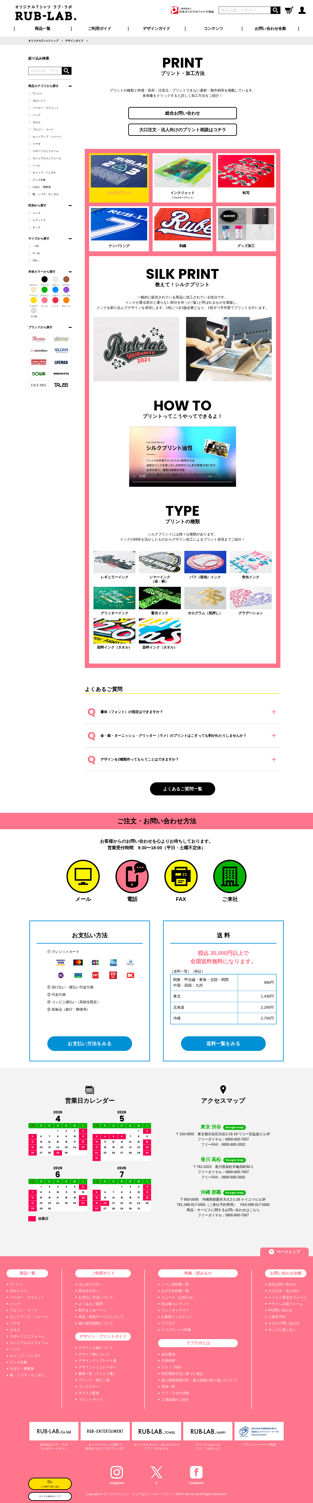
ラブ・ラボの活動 (175, 1393)
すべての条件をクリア (50, 1496)
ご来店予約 (277, 1317)
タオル (34, 122)
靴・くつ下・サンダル (43, 194)
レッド (55, 302)
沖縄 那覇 (211, 1192)
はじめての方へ (90, 1284)
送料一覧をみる (223, 1043)
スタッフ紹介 (171, 1367)
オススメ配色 (88, 1393)
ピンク (44, 302)
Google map (234, 1127)
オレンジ (66, 302)
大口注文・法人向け (284, 1291)
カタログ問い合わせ (284, 1323)
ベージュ (33, 292)
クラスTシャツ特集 (176, 1330)
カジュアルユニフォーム (44, 158)
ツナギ (34, 143)
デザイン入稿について (95, 1348)
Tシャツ (35, 93)
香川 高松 (211, 1159)
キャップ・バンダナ (42, 172)
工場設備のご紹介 (175, 1399)
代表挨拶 (168, 1360)
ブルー (55, 292)
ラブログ (168, 1323)
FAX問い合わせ (280, 1310)
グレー (55, 281)
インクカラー (88, 1386)
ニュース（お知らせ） (178, 1297)
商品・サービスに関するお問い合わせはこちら (223, 1210)
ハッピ (34, 165)
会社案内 (168, 1354)
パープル (66, 292)
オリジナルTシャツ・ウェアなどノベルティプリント (139, 1494)
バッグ (34, 115)
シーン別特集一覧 (175, 1284)
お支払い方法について (95, 1297)
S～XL (34, 253)
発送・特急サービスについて (101, 1317)
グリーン (44, 292)
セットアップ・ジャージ (44, 136)
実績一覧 (168, 1386)
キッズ (34, 227)
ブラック (44, 281)
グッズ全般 (37, 179)
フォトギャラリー (175, 1310)
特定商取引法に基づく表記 (182, 1373)
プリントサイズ (90, 1399)
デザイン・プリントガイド (103, 1336)
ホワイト (33, 281)
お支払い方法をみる (90, 1043)
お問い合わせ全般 (270, 28)
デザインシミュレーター (97, 1367)
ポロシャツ (37, 100)
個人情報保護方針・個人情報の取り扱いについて (199, 1380)
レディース (37, 220)
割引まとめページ (92, 1310)
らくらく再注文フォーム (287, 1297)
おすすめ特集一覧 (175, 1291)
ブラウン (66, 281)
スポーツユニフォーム (43, 151)
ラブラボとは (198, 1343)
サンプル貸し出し (282, 1330)
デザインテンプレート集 (97, 1360)
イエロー (33, 302)
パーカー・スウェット (43, 107)
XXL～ (34, 260)
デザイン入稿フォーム (285, 1304)
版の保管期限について (95, 1323)
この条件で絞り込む (50, 1483)
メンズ (34, 212)
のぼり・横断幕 (39, 187)
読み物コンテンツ (175, 1304)
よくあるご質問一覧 (182, 788)
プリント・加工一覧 (94, 1380)
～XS (33, 246)
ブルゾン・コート (40, 129)
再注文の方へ (88, 1291)
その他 (33, 313)
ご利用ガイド (103, 1273)
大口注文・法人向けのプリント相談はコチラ (182, 129)
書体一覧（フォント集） (97, 1373)
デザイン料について (94, 1354)
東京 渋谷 (211, 1127)
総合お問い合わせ (182, 113)
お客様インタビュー (177, 1317)
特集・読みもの (198, 1273)
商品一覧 (42, 28)
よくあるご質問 (90, 1304)
